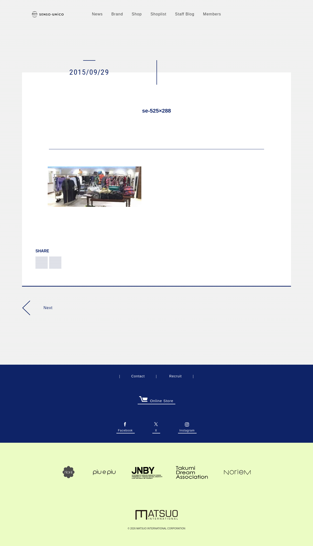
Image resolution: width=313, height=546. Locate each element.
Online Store (156, 401)
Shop (137, 14)
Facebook (125, 429)
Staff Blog (184, 14)
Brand (117, 14)
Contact (138, 376)
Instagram (187, 429)
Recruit (175, 376)
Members (212, 14)
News (97, 14)
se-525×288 (156, 111)
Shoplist (158, 14)
